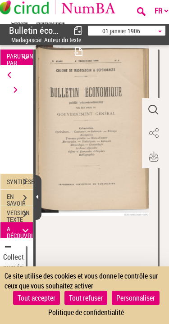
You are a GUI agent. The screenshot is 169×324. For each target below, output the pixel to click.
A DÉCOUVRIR (20, 230)
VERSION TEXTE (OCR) (20, 215)
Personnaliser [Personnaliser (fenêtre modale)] (135, 298)
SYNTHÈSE (20, 182)
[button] (153, 110)
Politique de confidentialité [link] (86, 312)
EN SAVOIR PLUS (20, 199)
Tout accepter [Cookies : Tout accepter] (36, 298)
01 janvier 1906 (121, 31)
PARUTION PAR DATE (20, 57)
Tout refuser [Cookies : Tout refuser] (86, 298)
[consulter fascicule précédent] (78, 30)
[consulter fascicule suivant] (78, 51)
